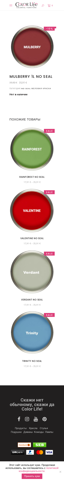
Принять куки (32, 476)
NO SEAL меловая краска (36, 88)
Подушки (16, 431)
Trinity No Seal (32, 361)
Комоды (39, 431)
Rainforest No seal (32, 177)
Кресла (33, 428)
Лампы (49, 431)
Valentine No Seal (32, 238)
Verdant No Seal (32, 299)
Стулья (44, 428)
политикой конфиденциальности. (38, 470)
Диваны (28, 431)
